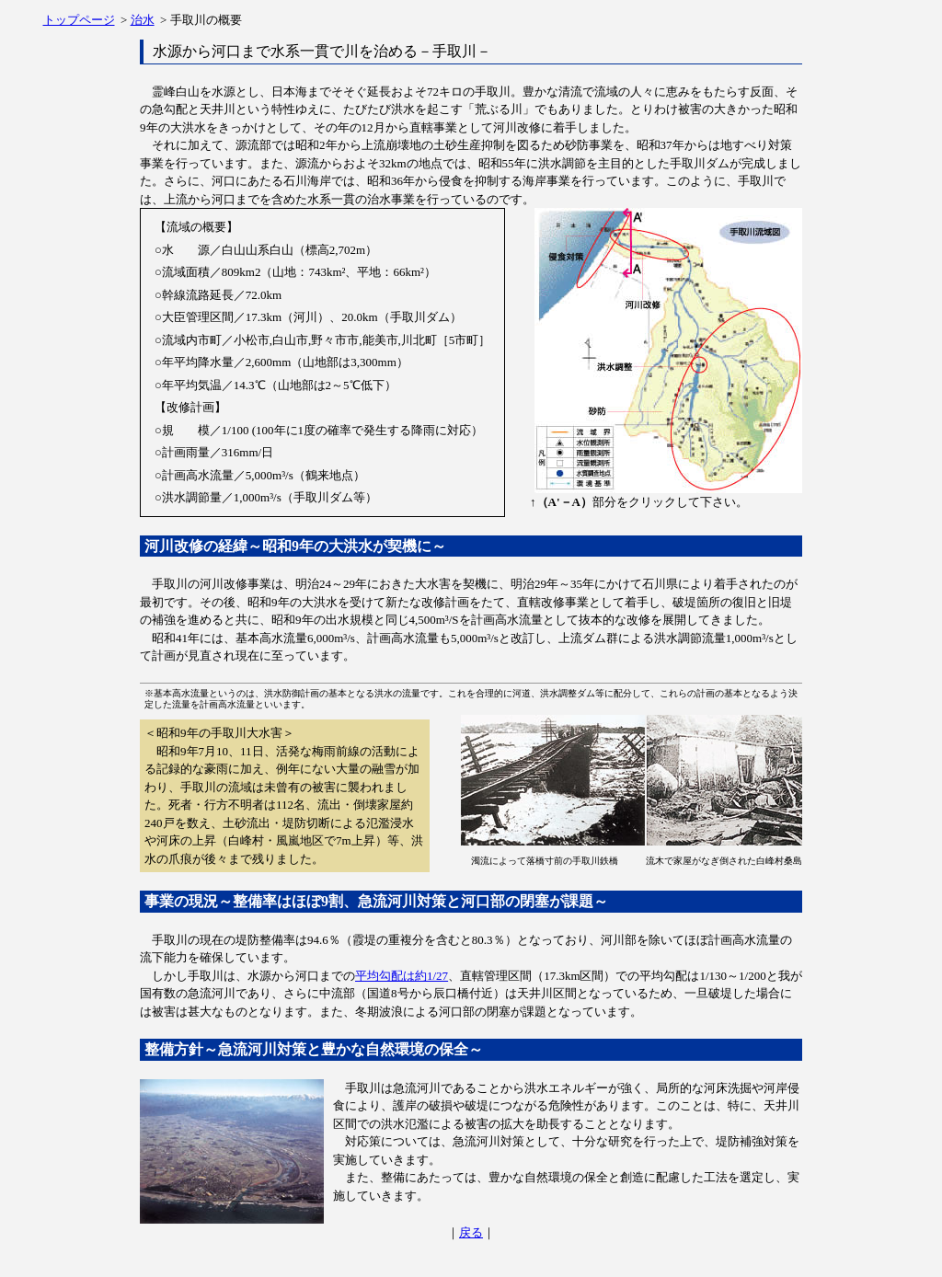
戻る (471, 1232)
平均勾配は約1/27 (401, 976)
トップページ (79, 20)
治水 (143, 20)
